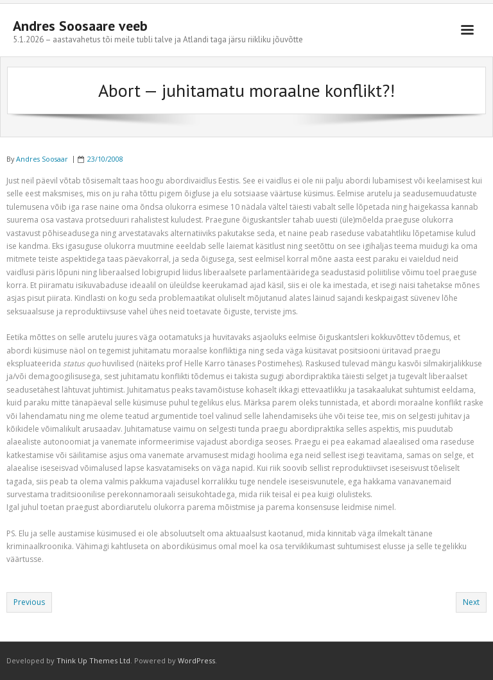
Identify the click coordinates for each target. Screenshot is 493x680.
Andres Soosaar (42, 159)
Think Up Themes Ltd (93, 660)
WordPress (196, 660)
